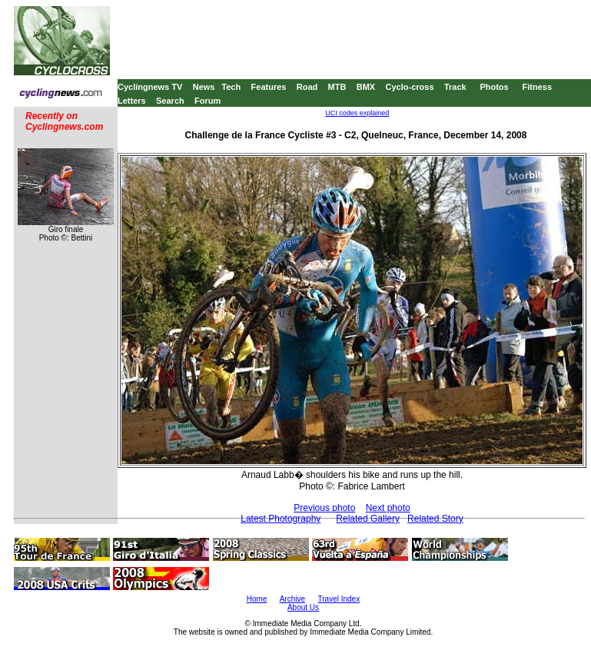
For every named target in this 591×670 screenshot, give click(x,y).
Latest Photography (280, 518)
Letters (132, 100)
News (204, 86)
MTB (337, 86)
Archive (292, 599)
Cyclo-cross (410, 86)
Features (269, 86)
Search (170, 100)
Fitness (537, 86)
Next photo (388, 507)
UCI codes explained (357, 113)
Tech (231, 86)
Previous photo (324, 507)
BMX (366, 86)
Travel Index (339, 599)
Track (455, 86)
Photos (494, 86)
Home (257, 599)
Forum (207, 100)
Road (307, 86)
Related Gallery (368, 518)
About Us (303, 607)
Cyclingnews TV (150, 86)
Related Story (435, 518)
